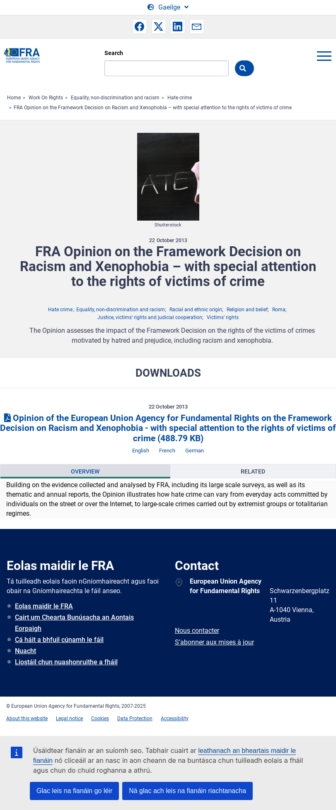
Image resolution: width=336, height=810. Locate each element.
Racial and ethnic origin (195, 309)
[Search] (166, 68)
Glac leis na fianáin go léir (74, 790)
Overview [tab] (85, 471)
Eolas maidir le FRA (44, 606)
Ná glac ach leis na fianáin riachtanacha (187, 790)
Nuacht (25, 651)
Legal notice (69, 718)
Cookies (100, 718)
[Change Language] (168, 7)
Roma (278, 309)
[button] (139, 26)
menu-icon (324, 56)
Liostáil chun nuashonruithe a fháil (66, 662)
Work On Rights (46, 98)
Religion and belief (247, 309)
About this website (27, 718)
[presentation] (85, 471)
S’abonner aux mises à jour (214, 642)
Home (14, 98)
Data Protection (134, 718)
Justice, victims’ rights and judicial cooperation (149, 317)
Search (113, 53)
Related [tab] (253, 471)
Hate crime (179, 98)
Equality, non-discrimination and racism (115, 98)
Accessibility (175, 718)
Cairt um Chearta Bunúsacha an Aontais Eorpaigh (74, 622)
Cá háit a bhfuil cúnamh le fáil (59, 640)
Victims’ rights (223, 317)
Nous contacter (197, 631)
